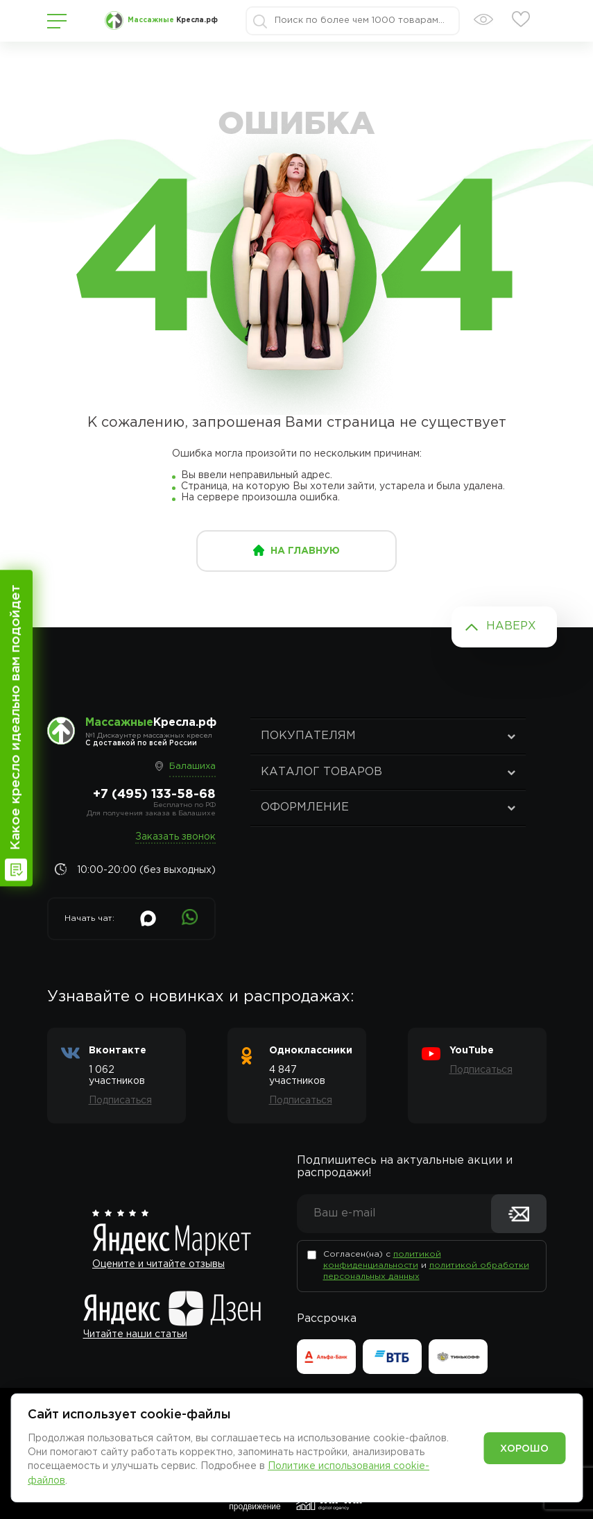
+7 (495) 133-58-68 (154, 794)
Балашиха (192, 766)
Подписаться (120, 1100)
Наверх (511, 626)
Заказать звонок (175, 837)
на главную (305, 551)
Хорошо (524, 1449)
